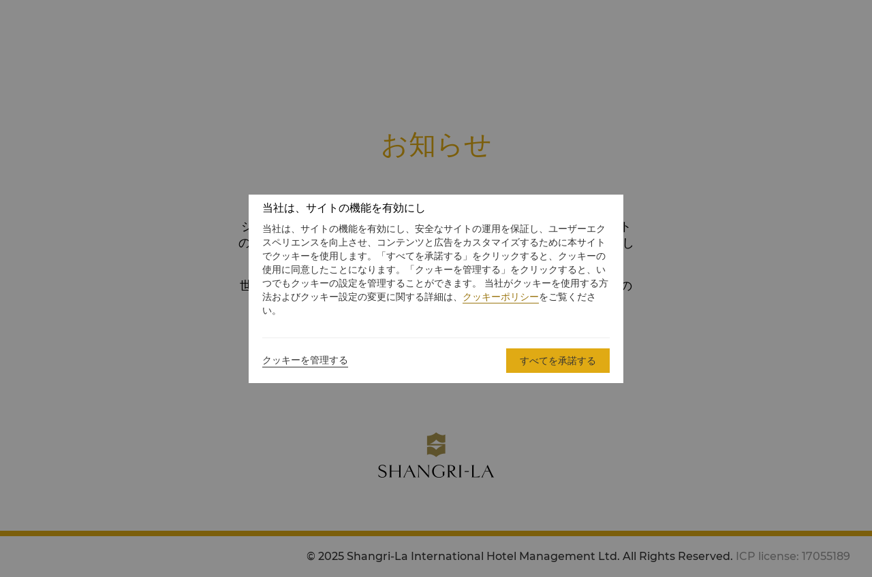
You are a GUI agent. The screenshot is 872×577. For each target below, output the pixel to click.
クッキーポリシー (501, 297)
